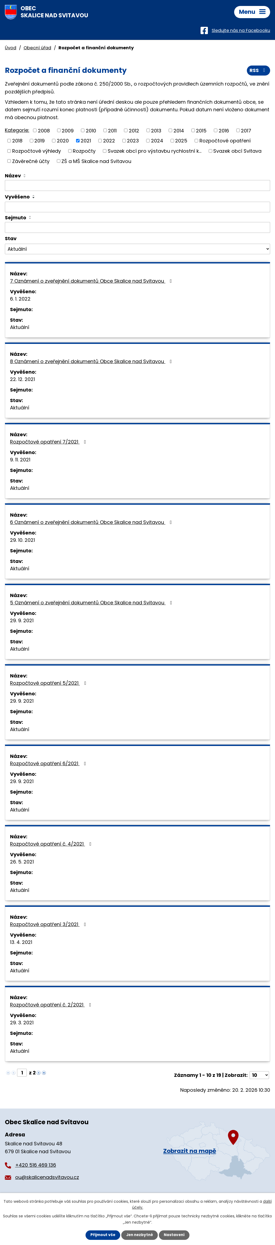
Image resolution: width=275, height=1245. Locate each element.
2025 (181, 140)
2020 (63, 140)
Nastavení (175, 1235)
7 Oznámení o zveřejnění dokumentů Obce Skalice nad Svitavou (92, 281)
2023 (133, 140)
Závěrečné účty (31, 161)
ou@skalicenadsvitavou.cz (47, 1177)
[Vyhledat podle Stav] (137, 249)
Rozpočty (84, 151)
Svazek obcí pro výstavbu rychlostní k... (154, 151)
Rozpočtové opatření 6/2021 (49, 763)
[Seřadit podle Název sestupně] (25, 177)
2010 (91, 130)
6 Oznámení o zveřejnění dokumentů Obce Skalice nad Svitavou (92, 522)
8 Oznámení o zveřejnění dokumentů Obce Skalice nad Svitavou (92, 361)
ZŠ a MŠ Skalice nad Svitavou (96, 161)
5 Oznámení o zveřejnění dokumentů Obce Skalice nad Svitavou (92, 602)
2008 (44, 130)
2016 (224, 130)
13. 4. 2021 (21, 942)
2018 (17, 140)
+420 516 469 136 (35, 1165)
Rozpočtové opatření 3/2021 (49, 924)
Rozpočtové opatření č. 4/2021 (52, 843)
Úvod (10, 48)
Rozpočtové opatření (225, 140)
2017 (246, 130)
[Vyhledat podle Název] (137, 185)
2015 (201, 130)
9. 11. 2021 (20, 459)
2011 (112, 130)
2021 (86, 140)
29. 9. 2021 (22, 620)
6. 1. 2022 (20, 298)
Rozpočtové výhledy (36, 151)
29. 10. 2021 (22, 540)
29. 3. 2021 (22, 1022)
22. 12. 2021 (22, 379)
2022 (109, 140)
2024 (157, 140)
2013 (156, 130)
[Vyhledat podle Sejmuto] (137, 227)
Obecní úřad (37, 48)
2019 (39, 140)
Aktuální (19, 327)
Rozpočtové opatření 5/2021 (49, 683)
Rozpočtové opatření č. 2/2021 (51, 1004)
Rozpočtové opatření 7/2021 (49, 441)
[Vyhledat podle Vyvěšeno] (137, 207)
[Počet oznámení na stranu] (259, 1075)
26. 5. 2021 (22, 861)
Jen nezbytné (139, 1235)
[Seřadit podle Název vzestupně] (25, 175)
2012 (134, 130)
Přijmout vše (101, 1235)
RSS (258, 71)
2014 (178, 130)
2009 (68, 130)
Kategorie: (17, 130)
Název (13, 175)
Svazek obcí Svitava (237, 151)
